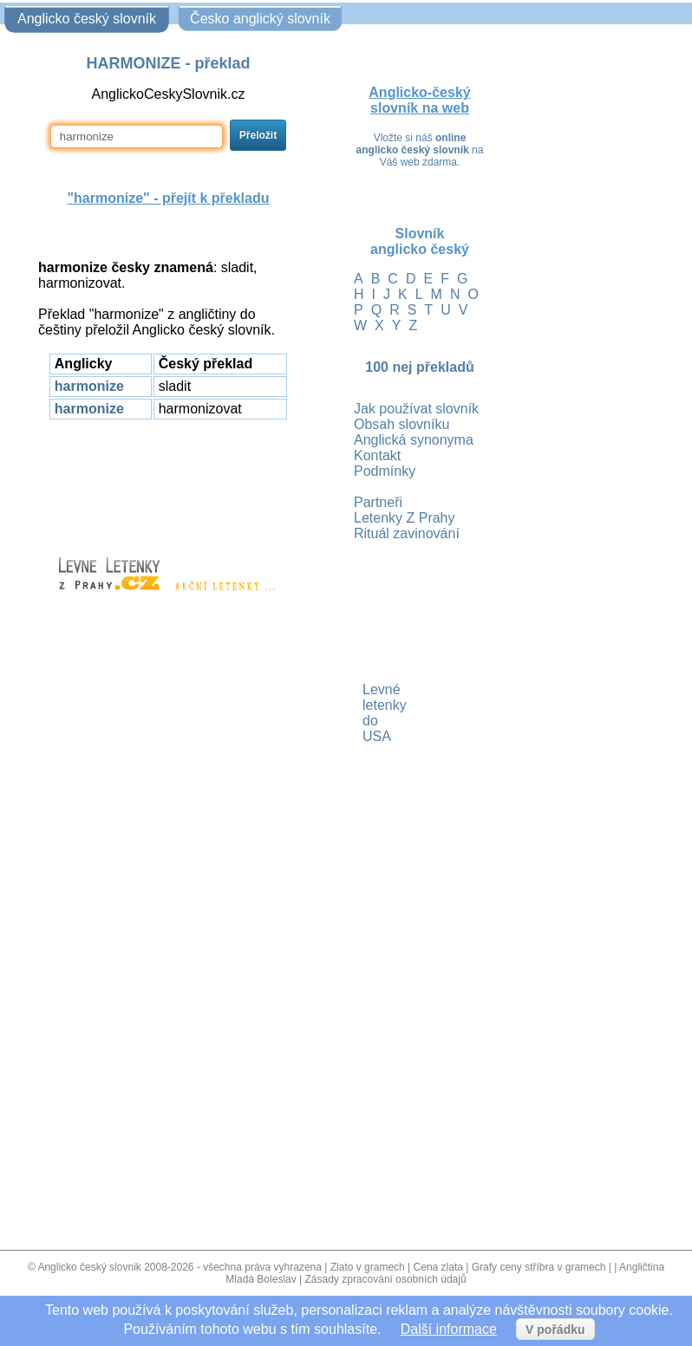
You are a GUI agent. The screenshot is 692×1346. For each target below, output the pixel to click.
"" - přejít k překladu (168, 198)
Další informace (449, 1329)
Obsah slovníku (401, 424)
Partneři (378, 502)
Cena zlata (438, 1267)
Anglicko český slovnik (88, 1267)
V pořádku (555, 1329)
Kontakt (377, 455)
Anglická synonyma (413, 439)
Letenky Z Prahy (404, 517)
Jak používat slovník (416, 408)
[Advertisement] (168, 480)
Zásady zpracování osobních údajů (386, 1279)
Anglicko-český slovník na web (419, 100)
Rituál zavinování (407, 533)
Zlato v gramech (367, 1267)
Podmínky (384, 471)
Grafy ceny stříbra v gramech (539, 1267)
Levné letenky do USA (364, 713)
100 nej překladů (419, 367)
